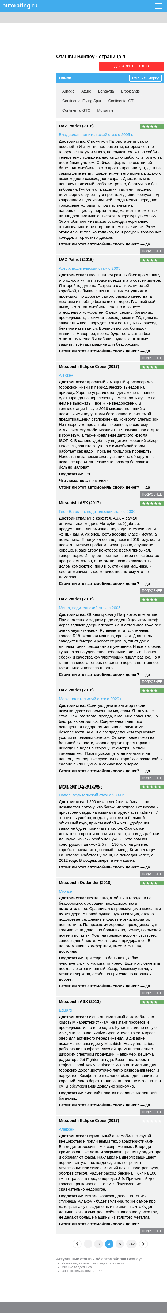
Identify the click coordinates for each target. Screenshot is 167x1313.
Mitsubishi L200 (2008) (80, 786)
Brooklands (130, 91)
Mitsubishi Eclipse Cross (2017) (89, 366)
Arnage (68, 91)
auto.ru (20, 5)
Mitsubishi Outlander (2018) (85, 882)
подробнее (152, 251)
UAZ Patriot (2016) (76, 125)
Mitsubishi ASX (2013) (80, 1001)
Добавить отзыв (134, 66)
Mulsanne (105, 110)
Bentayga (106, 91)
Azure (86, 91)
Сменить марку (145, 78)
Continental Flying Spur (81, 100)
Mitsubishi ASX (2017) (80, 502)
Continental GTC (76, 110)
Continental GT (121, 100)
